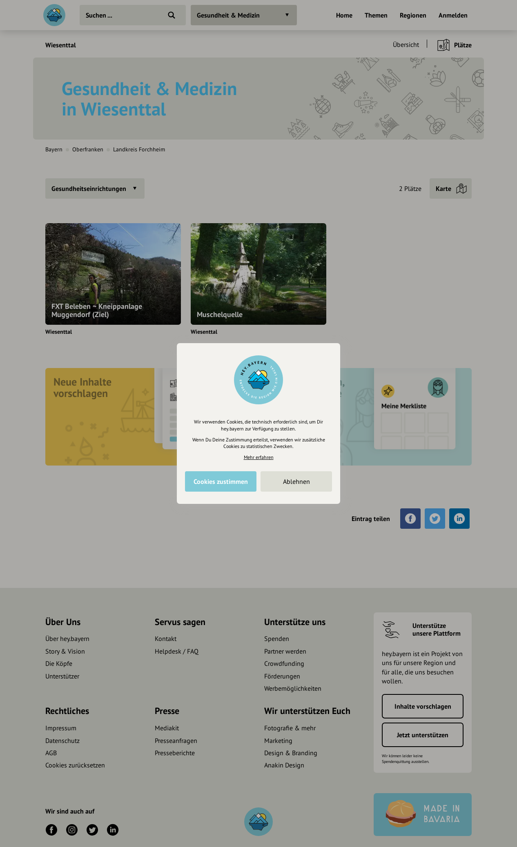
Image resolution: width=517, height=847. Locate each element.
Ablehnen (296, 481)
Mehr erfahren (259, 457)
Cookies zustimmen (221, 481)
